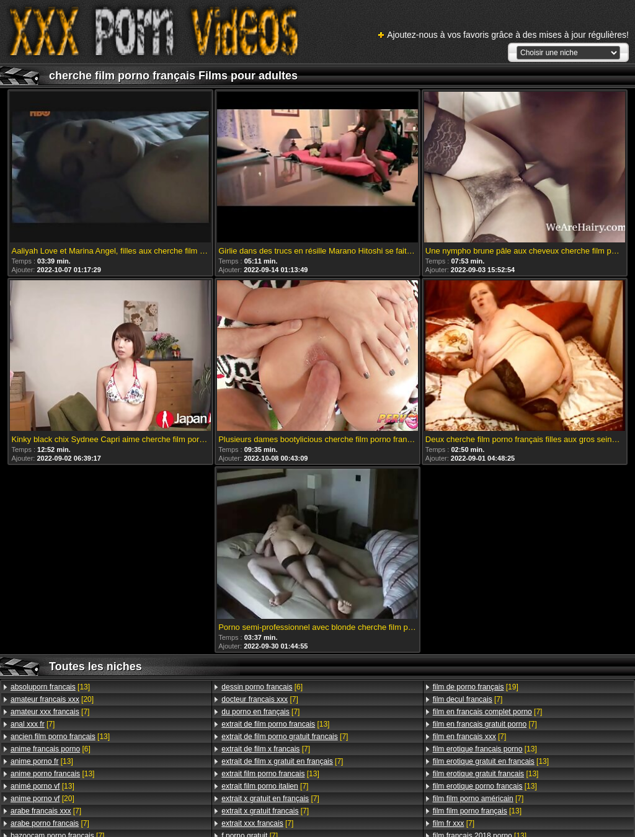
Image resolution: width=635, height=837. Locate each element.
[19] (475, 687)
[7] (50, 711)
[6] (51, 749)
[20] (52, 699)
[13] (50, 687)
